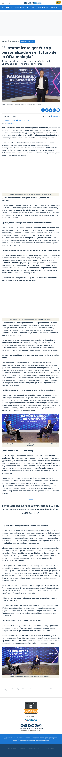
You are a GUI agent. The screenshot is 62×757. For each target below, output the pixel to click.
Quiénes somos (11, 748)
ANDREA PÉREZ (10, 120)
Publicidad (21, 748)
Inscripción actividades (31, 751)
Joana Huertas (25, 120)
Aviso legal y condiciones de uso (31, 730)
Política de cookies (49, 748)
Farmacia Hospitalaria (21, 7)
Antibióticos (55, 7)
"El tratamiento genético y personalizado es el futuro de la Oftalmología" (28, 52)
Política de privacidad (34, 748)
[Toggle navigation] (3, 2)
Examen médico (43, 7)
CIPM (32, 7)
